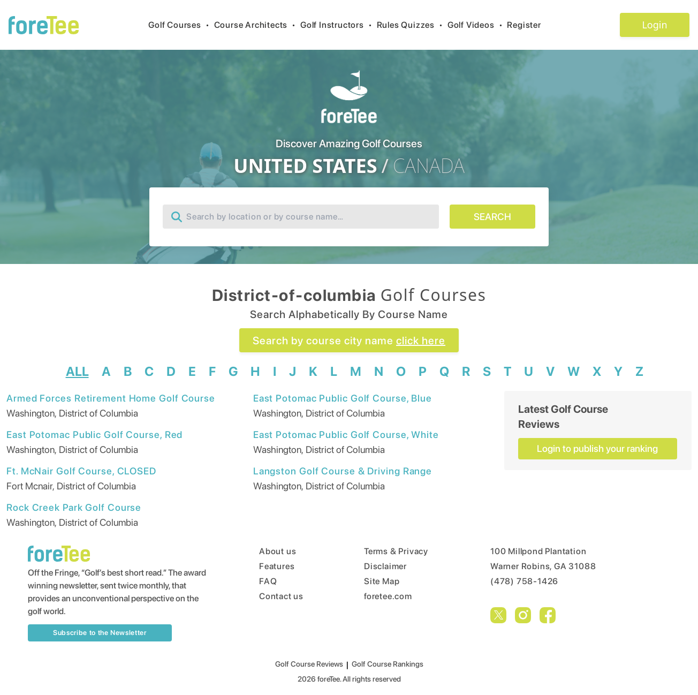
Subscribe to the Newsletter (100, 633)
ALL (77, 371)
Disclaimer (385, 566)
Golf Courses (181, 25)
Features (276, 566)
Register (528, 25)
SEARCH (492, 216)
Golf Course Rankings (387, 664)
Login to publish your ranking (597, 448)
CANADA (429, 166)
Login (654, 24)
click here (420, 340)
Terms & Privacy (396, 551)
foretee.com (388, 596)
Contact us (281, 596)
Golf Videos (477, 25)
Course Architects (257, 25)
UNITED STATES (305, 166)
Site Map (381, 581)
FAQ (268, 581)
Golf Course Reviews (309, 664)
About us (277, 551)
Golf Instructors (338, 25)
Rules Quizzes (412, 25)
